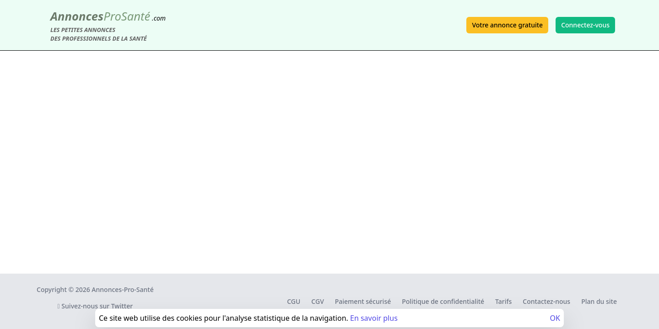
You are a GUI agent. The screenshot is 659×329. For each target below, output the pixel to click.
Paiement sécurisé (363, 301)
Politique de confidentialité (443, 301)
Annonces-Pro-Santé (122, 289)
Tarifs (503, 301)
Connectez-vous (585, 25)
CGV (317, 301)
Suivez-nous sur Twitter (95, 306)
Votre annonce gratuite (507, 25)
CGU (293, 301)
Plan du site (599, 301)
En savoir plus (374, 318)
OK (555, 318)
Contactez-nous (546, 301)
